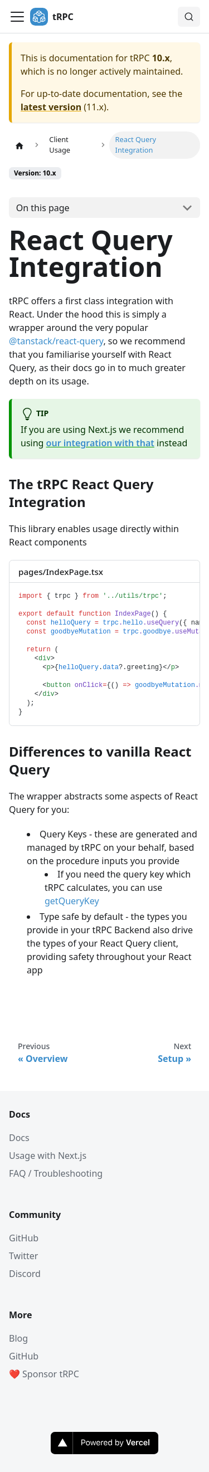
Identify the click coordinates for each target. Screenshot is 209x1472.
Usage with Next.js (47, 1155)
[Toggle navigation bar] (17, 16)
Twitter (23, 1256)
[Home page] (19, 145)
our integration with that (100, 443)
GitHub (23, 1238)
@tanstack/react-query (56, 341)
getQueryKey (72, 901)
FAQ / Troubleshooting (56, 1173)
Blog (18, 1338)
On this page (43, 208)
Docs (19, 1138)
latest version (51, 107)
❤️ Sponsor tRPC (44, 1374)
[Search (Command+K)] (189, 17)
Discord (25, 1274)
